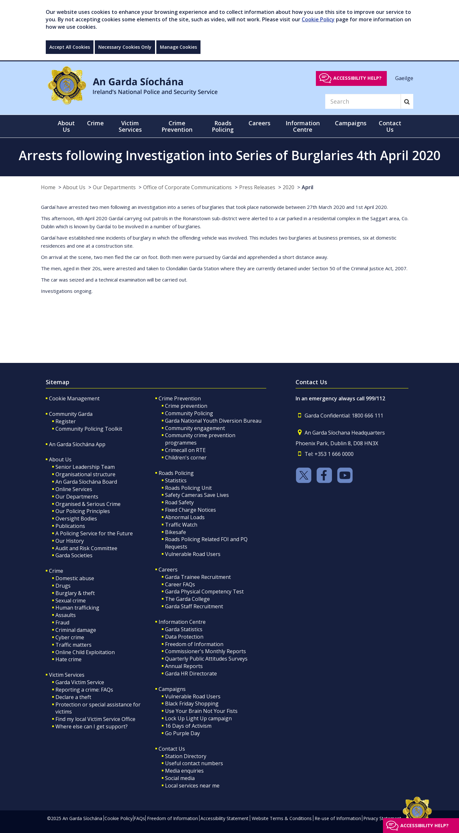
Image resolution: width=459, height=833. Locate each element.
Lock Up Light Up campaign (198, 718)
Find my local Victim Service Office (95, 719)
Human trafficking (77, 607)
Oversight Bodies (76, 518)
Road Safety (179, 502)
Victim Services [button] (130, 126)
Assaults (65, 615)
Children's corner (186, 457)
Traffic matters (73, 644)
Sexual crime (70, 600)
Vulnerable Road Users (192, 554)
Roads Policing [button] (223, 126)
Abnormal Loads (185, 517)
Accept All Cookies (69, 47)
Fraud (62, 622)
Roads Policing (176, 473)
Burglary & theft (75, 593)
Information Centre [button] (303, 126)
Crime (56, 570)
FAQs (139, 818)
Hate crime (68, 659)
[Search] (363, 101)
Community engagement (195, 428)
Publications (70, 526)
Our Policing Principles (82, 511)
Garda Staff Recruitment (194, 606)
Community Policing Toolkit (88, 428)
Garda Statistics (183, 629)
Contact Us (172, 748)
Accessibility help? (357, 78)
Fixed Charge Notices (190, 509)
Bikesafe (175, 532)
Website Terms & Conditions (282, 818)
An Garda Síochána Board (86, 481)
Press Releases (257, 187)
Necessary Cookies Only (124, 47)
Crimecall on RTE (185, 450)
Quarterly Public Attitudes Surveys (206, 658)
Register (65, 421)
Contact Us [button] (390, 126)
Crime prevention (186, 405)
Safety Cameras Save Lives (197, 495)
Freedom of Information (194, 644)
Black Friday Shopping (192, 703)
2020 (288, 187)
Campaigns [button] (350, 123)
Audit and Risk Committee (86, 548)
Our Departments (114, 187)
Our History (69, 540)
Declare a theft (73, 697)
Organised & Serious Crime (88, 504)
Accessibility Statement (224, 818)
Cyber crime (69, 637)
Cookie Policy (318, 19)
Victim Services (66, 674)
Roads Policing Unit (188, 487)
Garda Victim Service (79, 682)
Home (48, 187)
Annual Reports (184, 666)
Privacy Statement (382, 818)
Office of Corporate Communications (187, 187)
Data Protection (184, 636)
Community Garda (71, 413)
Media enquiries (184, 770)
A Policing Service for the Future (94, 533)
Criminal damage (75, 629)
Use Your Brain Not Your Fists (201, 711)
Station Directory (185, 756)
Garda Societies (74, 555)
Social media (180, 778)
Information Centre (182, 621)
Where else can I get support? (91, 726)
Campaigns (172, 689)
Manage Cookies (178, 47)
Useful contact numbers (194, 763)
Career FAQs (180, 584)
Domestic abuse (74, 578)
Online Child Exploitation (85, 652)
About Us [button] (66, 126)
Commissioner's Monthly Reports (205, 651)
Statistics (176, 480)
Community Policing (189, 413)
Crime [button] (95, 123)
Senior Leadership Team (85, 466)
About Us (74, 187)
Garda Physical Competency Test (204, 591)
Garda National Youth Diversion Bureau (213, 420)
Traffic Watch (181, 524)
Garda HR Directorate (191, 673)
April (307, 187)
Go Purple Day (182, 733)
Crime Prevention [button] (176, 126)
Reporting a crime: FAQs (84, 689)
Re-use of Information (338, 818)
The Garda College (187, 598)
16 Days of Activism (188, 725)
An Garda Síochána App (77, 444)
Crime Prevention (180, 398)
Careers (168, 569)
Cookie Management (74, 398)
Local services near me (192, 785)
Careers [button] (259, 123)
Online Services (73, 489)
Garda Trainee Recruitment (198, 577)
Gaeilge (404, 77)
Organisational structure (85, 474)
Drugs (63, 585)
